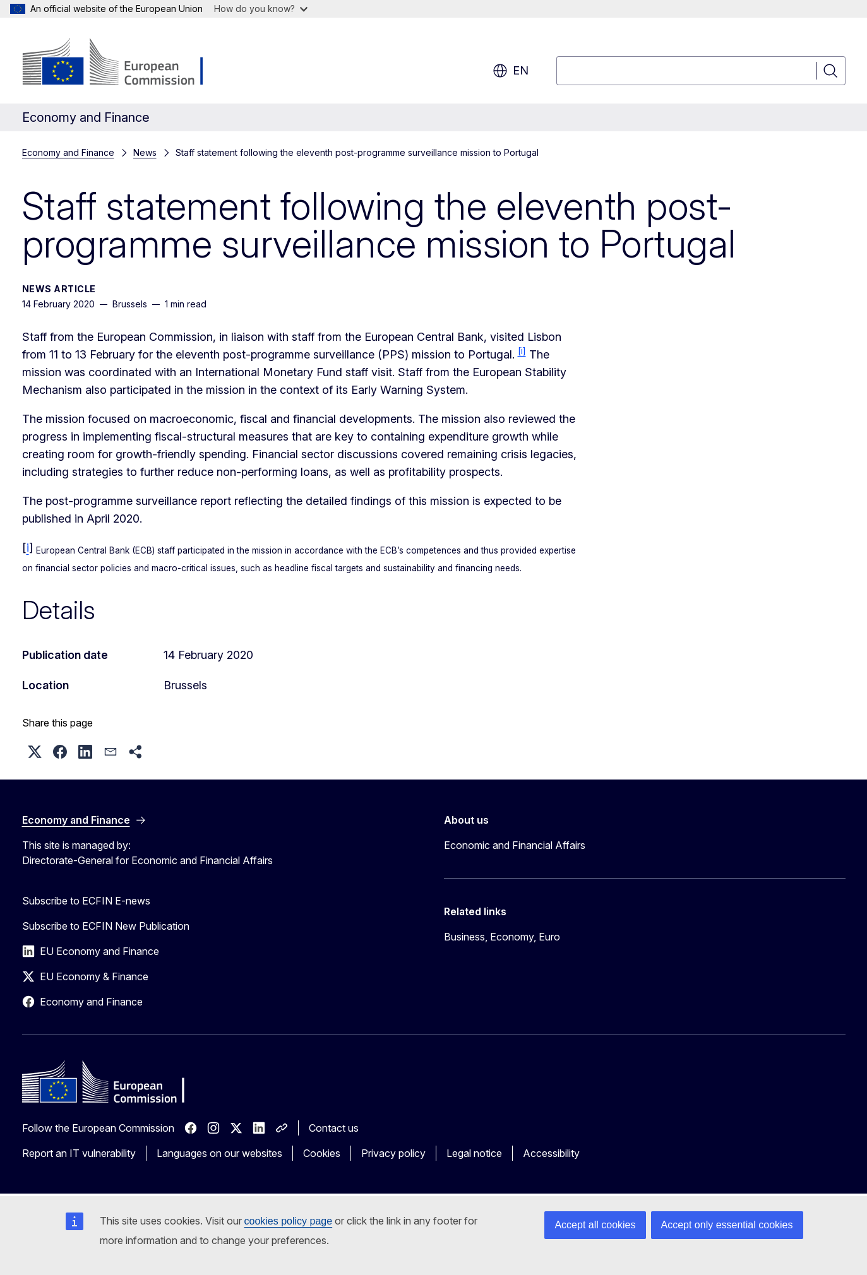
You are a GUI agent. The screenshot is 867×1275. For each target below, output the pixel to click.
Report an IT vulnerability (79, 1153)
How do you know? (261, 8)
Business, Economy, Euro (502, 936)
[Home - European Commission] (124, 63)
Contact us (334, 1128)
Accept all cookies (594, 1224)
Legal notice (474, 1153)
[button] (35, 752)
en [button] (511, 70)
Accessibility (551, 1153)
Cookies (321, 1153)
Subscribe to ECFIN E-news (86, 900)
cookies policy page (288, 1221)
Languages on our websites (219, 1153)
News (145, 152)
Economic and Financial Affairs (514, 845)
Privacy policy (393, 1153)
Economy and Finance (68, 152)
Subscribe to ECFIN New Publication (105, 926)
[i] (522, 351)
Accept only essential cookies (727, 1224)
